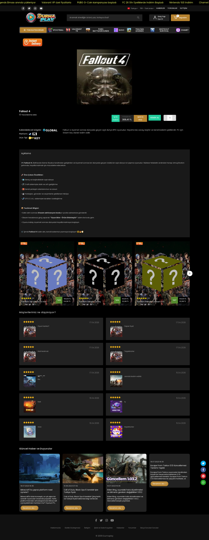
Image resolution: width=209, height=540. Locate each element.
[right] (189, 273)
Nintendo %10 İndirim (192, 2)
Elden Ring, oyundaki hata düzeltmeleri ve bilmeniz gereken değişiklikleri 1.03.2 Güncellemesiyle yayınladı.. (125, 491)
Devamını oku (29, 508)
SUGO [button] (119, 30)
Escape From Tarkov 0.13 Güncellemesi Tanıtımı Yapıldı (168, 466)
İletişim (87, 528)
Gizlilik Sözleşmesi (72, 528)
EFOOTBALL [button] (55, 30)
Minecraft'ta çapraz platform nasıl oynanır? (36, 491)
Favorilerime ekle (28, 115)
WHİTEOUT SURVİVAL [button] (159, 30)
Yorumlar (132, 528)
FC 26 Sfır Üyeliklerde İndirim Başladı (153, 2)
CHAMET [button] (182, 30)
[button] (180, 17)
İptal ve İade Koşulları (103, 528)
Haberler (120, 528)
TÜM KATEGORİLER (34, 30)
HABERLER (160, 8)
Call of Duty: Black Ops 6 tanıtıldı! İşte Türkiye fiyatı (81, 491)
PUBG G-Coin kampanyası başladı (107, 2)
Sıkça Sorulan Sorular (149, 528)
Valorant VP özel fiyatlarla (67, 2)
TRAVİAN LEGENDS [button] (135, 30)
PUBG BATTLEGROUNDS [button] (97, 30)
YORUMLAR (172, 8)
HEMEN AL (154, 117)
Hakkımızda (56, 528)
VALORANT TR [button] (74, 30)
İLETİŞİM (183, 8)
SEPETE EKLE (140, 117)
